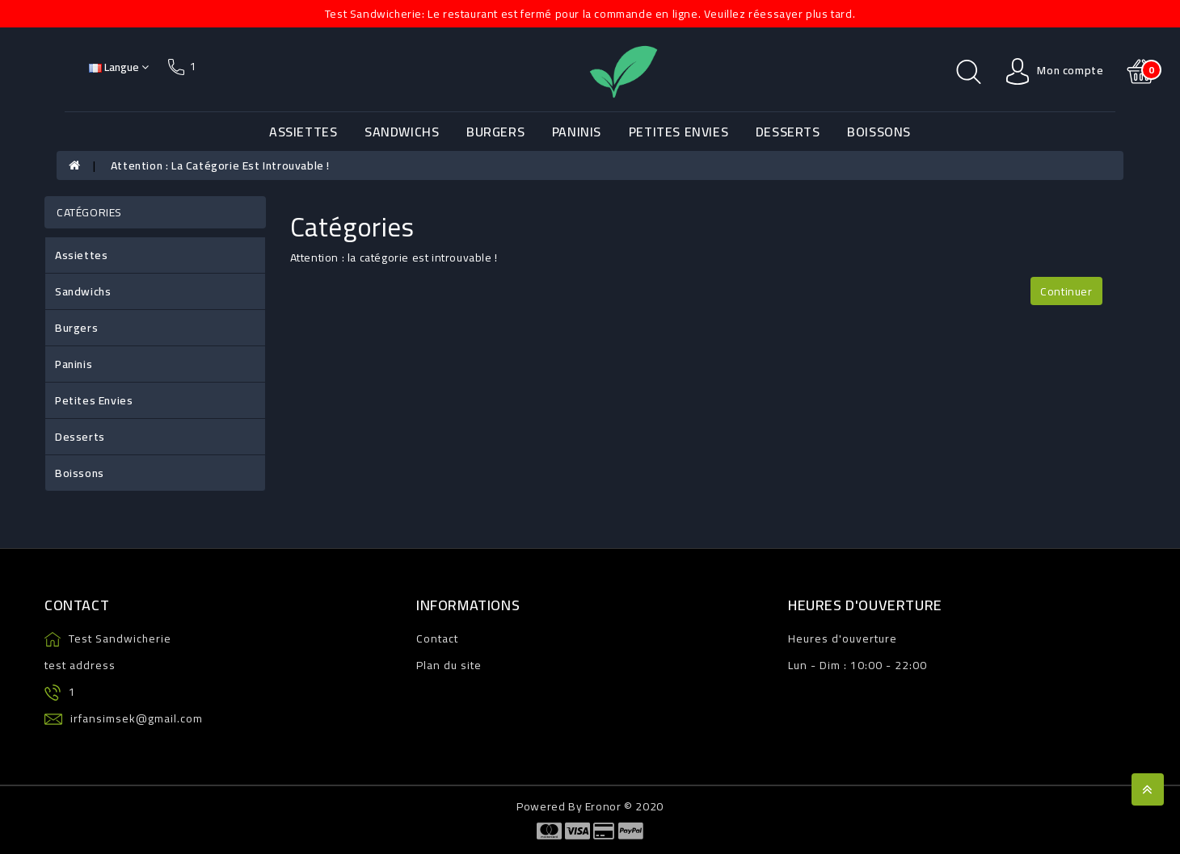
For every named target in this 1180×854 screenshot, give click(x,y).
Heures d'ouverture (842, 638)
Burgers (495, 131)
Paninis (576, 131)
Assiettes (303, 131)
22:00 (911, 665)
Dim (830, 665)
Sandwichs (402, 131)
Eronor (603, 806)
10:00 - (870, 665)
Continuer (1066, 291)
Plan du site (449, 665)
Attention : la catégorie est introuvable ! (220, 165)
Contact (437, 638)
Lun (797, 665)
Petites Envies (678, 131)
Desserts (788, 131)
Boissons (879, 131)
